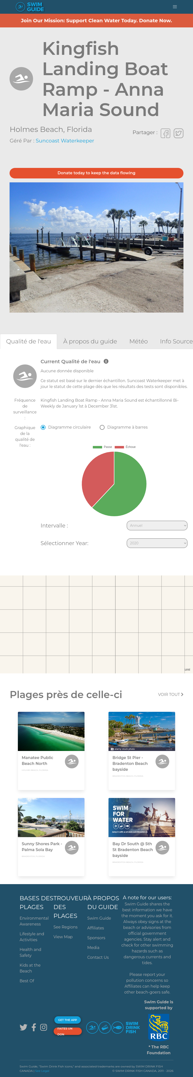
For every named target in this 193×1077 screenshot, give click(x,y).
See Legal (42, 1071)
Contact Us (98, 957)
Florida (79, 129)
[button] (175, 7)
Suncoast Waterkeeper (65, 141)
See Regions (65, 927)
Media (93, 947)
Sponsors (96, 938)
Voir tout (170, 694)
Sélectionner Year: (64, 543)
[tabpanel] (96, 454)
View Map (63, 937)
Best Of (27, 981)
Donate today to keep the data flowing (96, 173)
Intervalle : (54, 525)
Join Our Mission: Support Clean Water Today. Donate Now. (96, 20)
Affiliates (95, 928)
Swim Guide (99, 918)
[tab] (28, 341)
